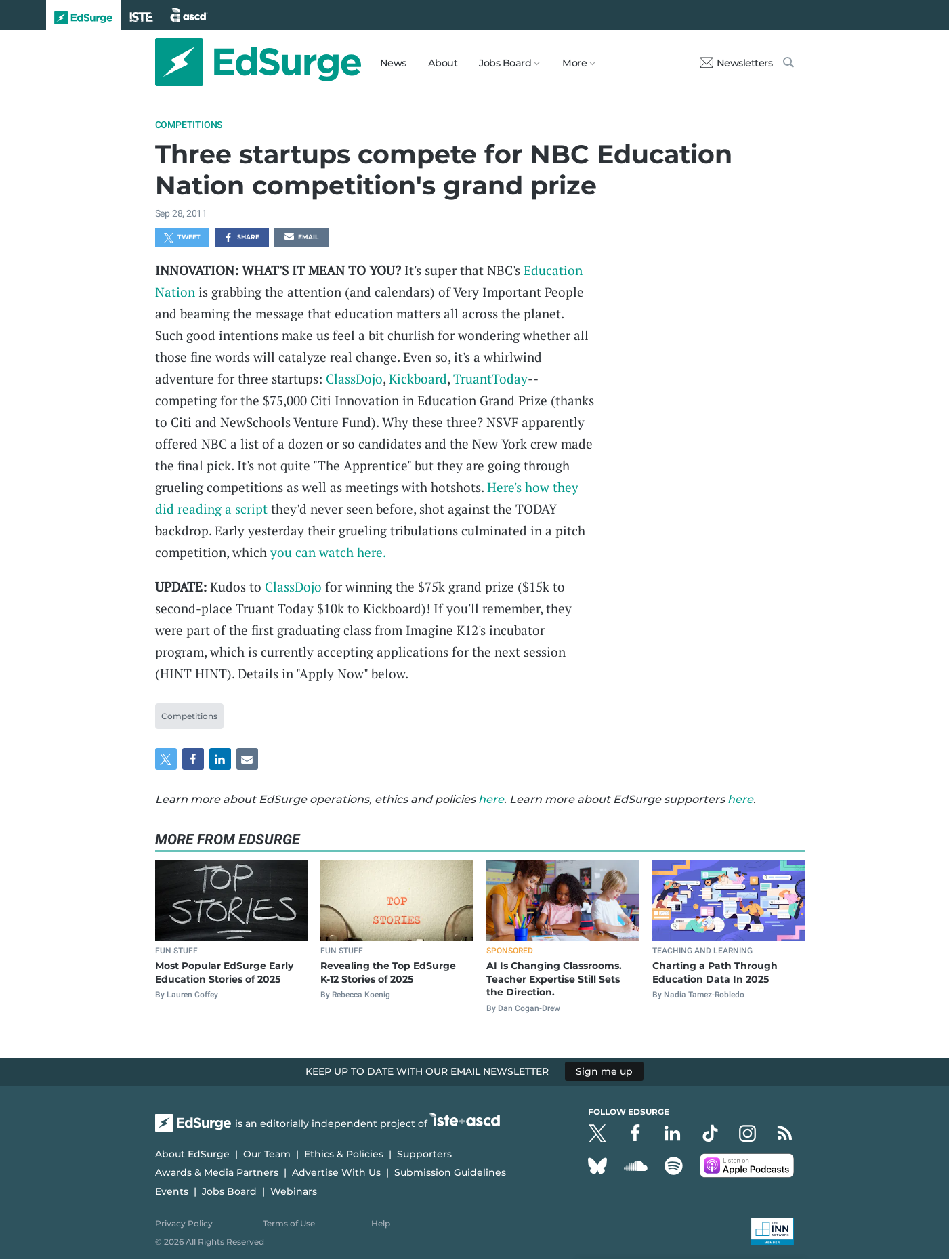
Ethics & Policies (343, 1154)
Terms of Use (289, 1223)
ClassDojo (354, 378)
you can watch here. (328, 551)
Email (301, 238)
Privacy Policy (184, 1223)
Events (171, 1191)
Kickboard (418, 378)
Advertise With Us (336, 1172)
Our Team (267, 1154)
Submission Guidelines (450, 1172)
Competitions (189, 124)
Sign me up (604, 1071)
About (443, 63)
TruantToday (490, 378)
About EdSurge (192, 1154)
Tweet (182, 238)
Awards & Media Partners (216, 1172)
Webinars (293, 1191)
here (491, 799)
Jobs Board (229, 1191)
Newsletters (736, 63)
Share (241, 238)
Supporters (424, 1154)
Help (380, 1223)
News (393, 63)
